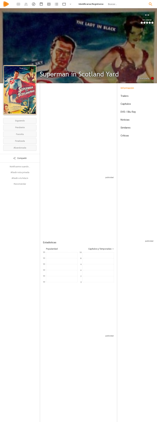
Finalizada (20, 141)
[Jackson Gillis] (101, 397)
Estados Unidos (47, 116)
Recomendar (20, 184)
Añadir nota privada (20, 172)
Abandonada (20, 148)
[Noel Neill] (73, 361)
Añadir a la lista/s (20, 178)
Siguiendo (20, 120)
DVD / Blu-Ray (128, 111)
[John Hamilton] (113, 361)
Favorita (20, 134)
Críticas (125, 135)
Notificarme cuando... (20, 166)
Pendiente (20, 127)
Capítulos (126, 103)
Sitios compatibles (78, 185)
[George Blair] (63, 397)
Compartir (20, 158)
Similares (126, 127)
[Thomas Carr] (63, 407)
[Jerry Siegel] (101, 416)
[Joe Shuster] (101, 407)
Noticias (125, 119)
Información (127, 88)
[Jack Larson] (93, 361)
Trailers (125, 95)
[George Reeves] (53, 361)
